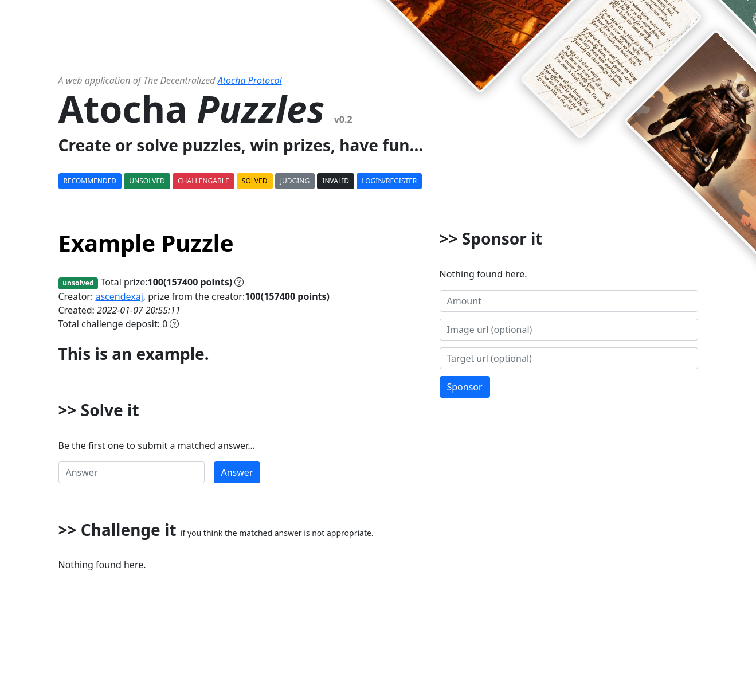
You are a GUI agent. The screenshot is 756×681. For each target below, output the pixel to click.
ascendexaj (119, 296)
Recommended (90, 181)
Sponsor (465, 387)
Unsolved (147, 181)
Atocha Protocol (250, 80)
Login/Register (389, 181)
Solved (255, 181)
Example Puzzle (146, 243)
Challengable (203, 181)
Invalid (335, 181)
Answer (237, 472)
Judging (295, 181)
